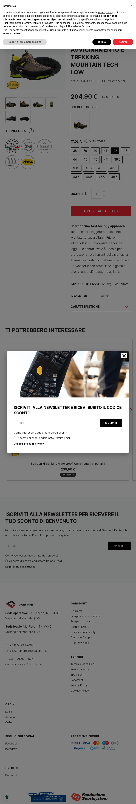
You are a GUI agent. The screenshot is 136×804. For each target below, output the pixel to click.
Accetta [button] (123, 42)
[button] (131, 6)
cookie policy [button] (107, 19)
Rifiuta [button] (102, 42)
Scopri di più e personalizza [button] (24, 42)
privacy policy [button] (105, 12)
